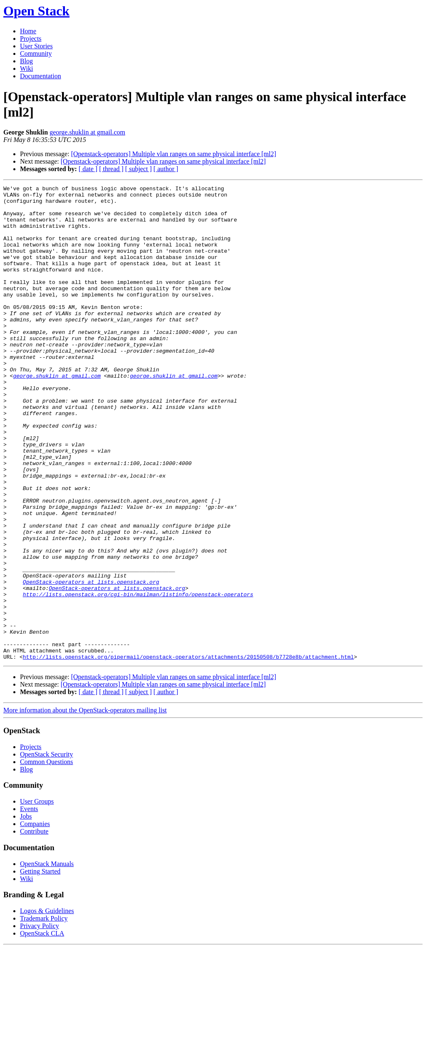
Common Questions (46, 856)
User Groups (37, 896)
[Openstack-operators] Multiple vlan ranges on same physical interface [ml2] (173, 153)
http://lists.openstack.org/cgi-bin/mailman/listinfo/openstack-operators (138, 676)
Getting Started (40, 966)
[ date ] (88, 168)
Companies (35, 918)
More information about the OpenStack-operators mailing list (85, 805)
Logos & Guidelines (47, 1005)
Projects (31, 38)
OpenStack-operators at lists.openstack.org (91, 661)
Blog (26, 61)
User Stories (36, 46)
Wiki (26, 68)
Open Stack (36, 10)
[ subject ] (138, 168)
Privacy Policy (39, 1020)
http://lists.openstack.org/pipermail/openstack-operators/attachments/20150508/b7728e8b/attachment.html (188, 751)
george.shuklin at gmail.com (87, 132)
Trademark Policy (44, 1013)
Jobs (26, 911)
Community (36, 53)
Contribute (34, 926)
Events (29, 903)
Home (28, 31)
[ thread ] (111, 168)
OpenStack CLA (42, 1028)
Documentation (40, 76)
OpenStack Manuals (47, 958)
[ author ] (166, 168)
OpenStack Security (46, 849)
